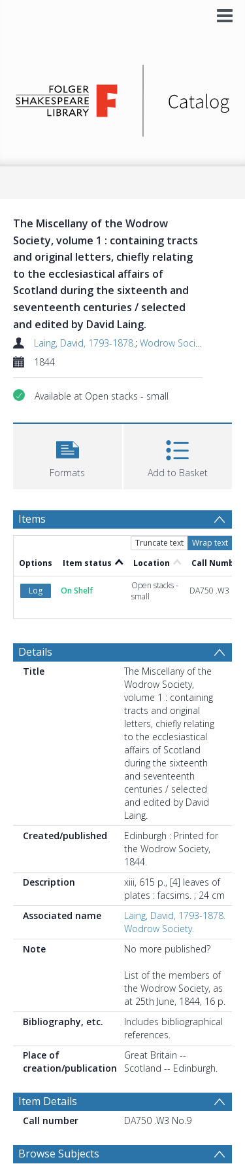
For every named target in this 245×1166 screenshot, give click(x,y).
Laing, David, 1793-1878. (84, 343)
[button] (67, 455)
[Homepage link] (123, 97)
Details (35, 652)
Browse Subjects (58, 1153)
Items (32, 519)
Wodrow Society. (175, 343)
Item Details (47, 1101)
